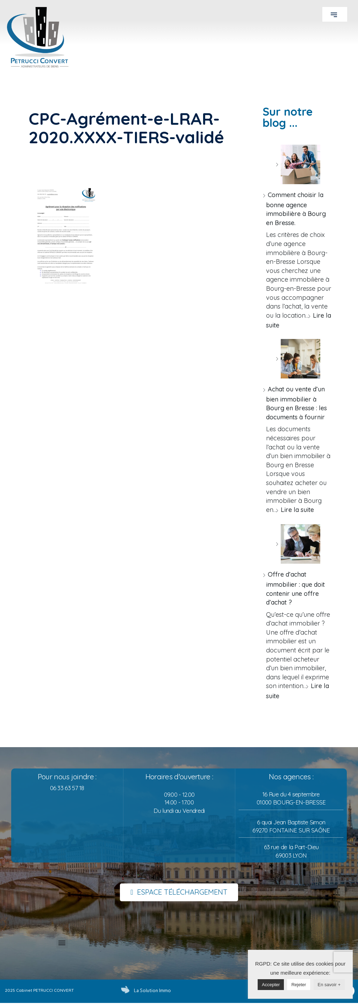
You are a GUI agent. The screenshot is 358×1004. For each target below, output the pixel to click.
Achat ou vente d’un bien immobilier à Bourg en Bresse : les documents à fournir (296, 403)
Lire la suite (297, 510)
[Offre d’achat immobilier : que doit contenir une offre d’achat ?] (297, 544)
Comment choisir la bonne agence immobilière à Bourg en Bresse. (296, 209)
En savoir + (329, 984)
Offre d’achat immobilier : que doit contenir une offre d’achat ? (295, 588)
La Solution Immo (151, 990)
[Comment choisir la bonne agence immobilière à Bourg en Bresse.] (297, 164)
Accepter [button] (271, 984)
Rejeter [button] (298, 984)
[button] (334, 14)
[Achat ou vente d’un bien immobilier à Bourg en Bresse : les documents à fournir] (297, 358)
